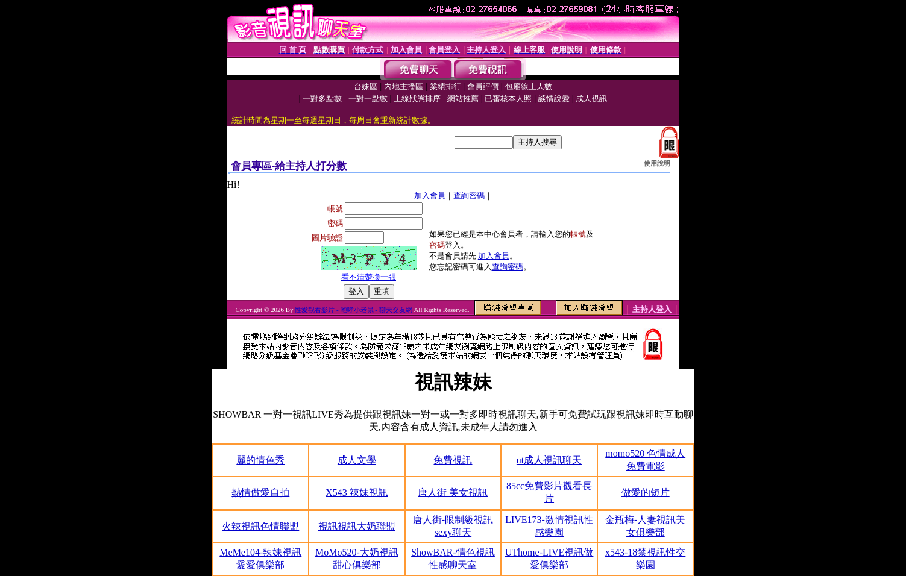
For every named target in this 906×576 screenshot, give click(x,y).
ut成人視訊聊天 (549, 460)
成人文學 (357, 460)
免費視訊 (452, 460)
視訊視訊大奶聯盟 (356, 526)
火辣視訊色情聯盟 (260, 526)
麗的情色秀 (260, 460)
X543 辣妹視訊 (357, 492)
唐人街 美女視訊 (453, 492)
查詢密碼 (469, 195)
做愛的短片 (645, 492)
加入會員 (429, 195)
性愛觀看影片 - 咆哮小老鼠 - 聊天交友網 (353, 309)
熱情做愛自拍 (260, 492)
